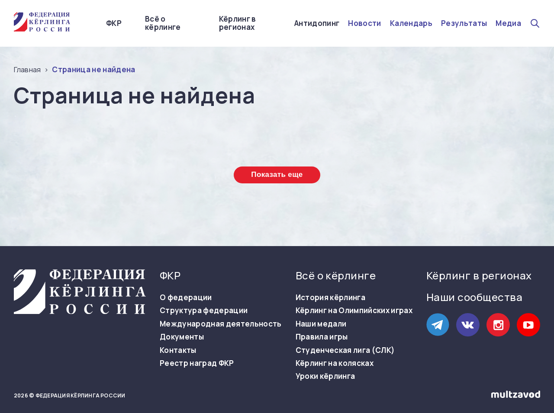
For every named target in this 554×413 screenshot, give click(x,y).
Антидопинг (316, 23)
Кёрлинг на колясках (335, 363)
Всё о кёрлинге (163, 23)
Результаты (464, 23)
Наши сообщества (474, 297)
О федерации (186, 297)
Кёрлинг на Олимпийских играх (354, 310)
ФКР (114, 23)
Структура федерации (204, 310)
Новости (364, 23)
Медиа (508, 23)
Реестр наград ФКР (197, 363)
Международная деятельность (221, 324)
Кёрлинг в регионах (237, 23)
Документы (182, 337)
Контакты (178, 350)
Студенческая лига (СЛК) (345, 350)
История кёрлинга (330, 297)
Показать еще (277, 174)
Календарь (411, 23)
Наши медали (321, 324)
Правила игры (322, 337)
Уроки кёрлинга (325, 376)
